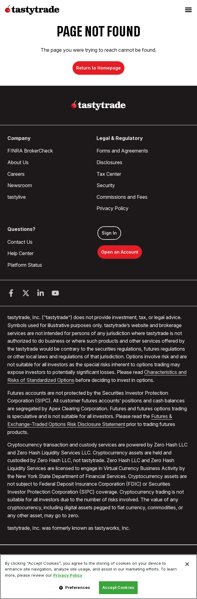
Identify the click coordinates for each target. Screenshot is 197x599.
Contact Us (20, 242)
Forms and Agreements (122, 151)
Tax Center (109, 174)
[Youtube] (55, 293)
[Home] (98, 105)
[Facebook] (11, 293)
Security (106, 185)
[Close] (187, 564)
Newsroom (19, 185)
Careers (16, 174)
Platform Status (24, 265)
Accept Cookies (118, 587)
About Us (18, 162)
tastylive (16, 197)
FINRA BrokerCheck (30, 151)
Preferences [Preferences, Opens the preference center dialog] (77, 587)
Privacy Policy (112, 208)
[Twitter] (26, 293)
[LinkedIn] (40, 293)
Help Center (20, 253)
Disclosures (109, 162)
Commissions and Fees (122, 197)
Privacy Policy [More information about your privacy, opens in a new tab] (67, 575)
